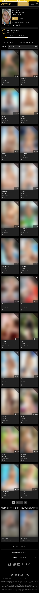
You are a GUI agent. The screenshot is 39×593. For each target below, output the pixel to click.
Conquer (24, 154)
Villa (22, 416)
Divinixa (4, 191)
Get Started (23, 4)
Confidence (24, 266)
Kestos (4, 116)
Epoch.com (19, 587)
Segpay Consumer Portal (30, 589)
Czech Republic (18, 13)
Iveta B (4, 80)
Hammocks (5, 266)
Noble (4, 416)
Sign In (32, 4)
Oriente (23, 454)
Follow (15, 19)
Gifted (23, 116)
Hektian (23, 191)
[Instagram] (14, 564)
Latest (4, 47)
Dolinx (23, 341)
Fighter (23, 379)
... (21, 503)
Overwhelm (5, 491)
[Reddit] (18, 564)
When (4, 154)
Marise (4, 78)
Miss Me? (24, 229)
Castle (4, 341)
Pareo (23, 304)
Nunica (23, 78)
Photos (19, 47)
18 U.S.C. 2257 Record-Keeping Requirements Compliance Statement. (19, 578)
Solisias (4, 379)
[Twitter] (9, 564)
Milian (23, 491)
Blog (26, 564)
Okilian (4, 304)
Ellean (4, 454)
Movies (11, 47)
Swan (3, 229)
